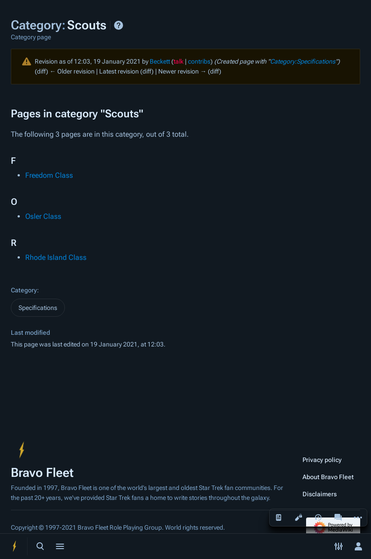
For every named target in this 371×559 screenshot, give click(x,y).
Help (118, 25)
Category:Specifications (302, 61)
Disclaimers (319, 494)
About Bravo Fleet (328, 476)
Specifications (37, 307)
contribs (199, 61)
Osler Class (43, 216)
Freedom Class (49, 175)
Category (24, 290)
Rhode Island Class (56, 257)
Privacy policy (322, 459)
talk (178, 61)
